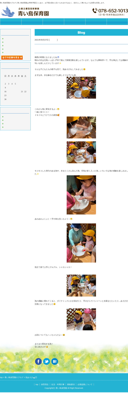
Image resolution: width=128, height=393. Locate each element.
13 (19, 88)
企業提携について (96, 21)
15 (25, 88)
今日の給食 (9, 123)
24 (9, 95)
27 (19, 95)
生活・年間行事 (53, 21)
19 (15, 91)
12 (15, 88)
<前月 (10, 103)
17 (9, 91)
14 (22, 88)
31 (9, 99)
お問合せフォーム (117, 21)
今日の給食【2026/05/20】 (15, 38)
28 (22, 95)
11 (12, 88)
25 (12, 95)
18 (12, 91)
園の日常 (53, 40)
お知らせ (8, 116)
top (37, 384)
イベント (8, 127)
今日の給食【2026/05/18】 (15, 45)
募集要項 (74, 21)
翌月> (20, 103)
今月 (15, 103)
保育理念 (32, 21)
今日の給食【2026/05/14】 (15, 52)
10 (9, 88)
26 (15, 95)
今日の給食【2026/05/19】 (15, 42)
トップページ (10, 21)
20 (19, 91)
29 (25, 95)
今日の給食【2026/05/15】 (15, 49)
